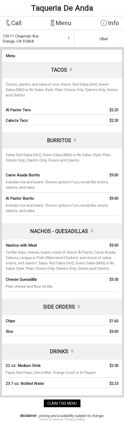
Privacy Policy (75, 419)
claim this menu (62, 403)
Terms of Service (51, 419)
